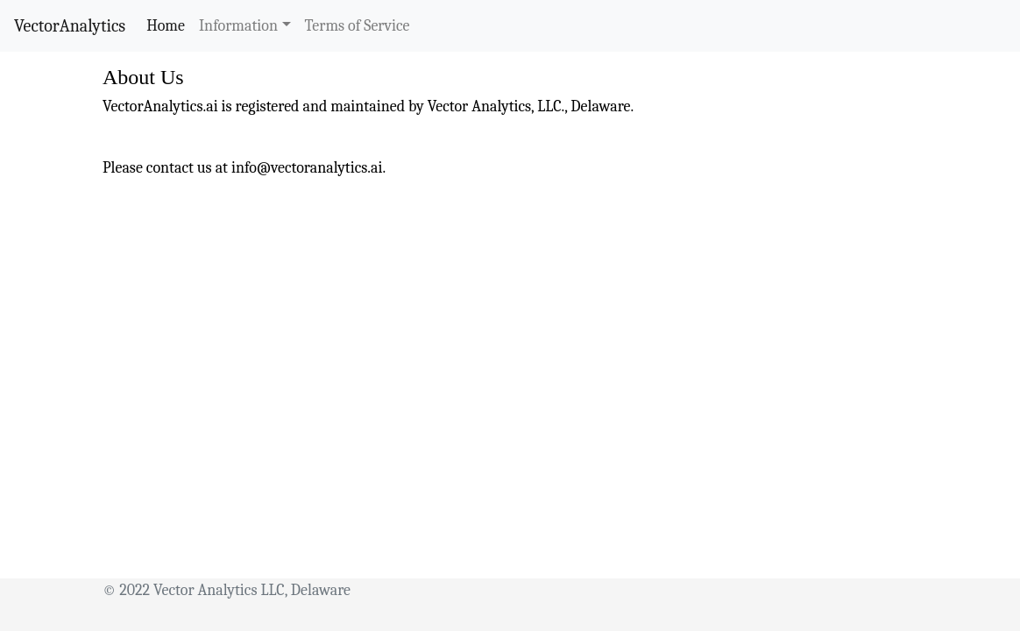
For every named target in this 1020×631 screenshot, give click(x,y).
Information (238, 26)
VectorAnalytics (69, 26)
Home (169, 24)
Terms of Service (357, 26)
